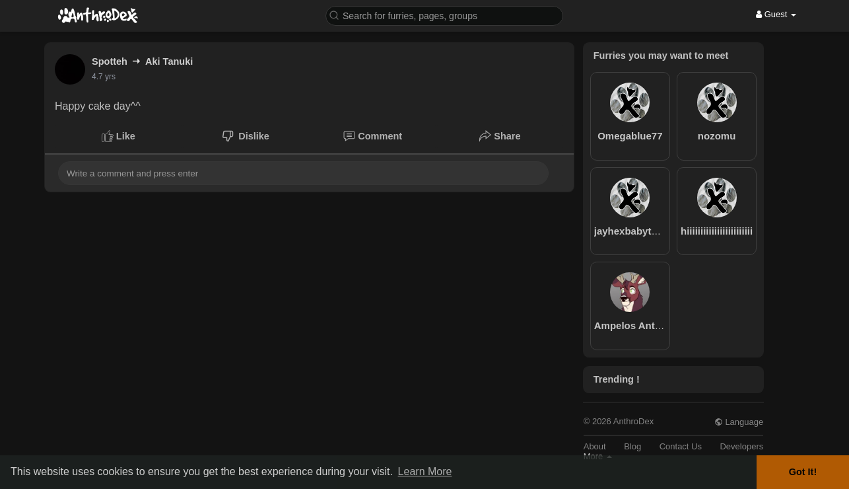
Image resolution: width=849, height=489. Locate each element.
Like (118, 136)
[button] (444, 15)
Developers (741, 446)
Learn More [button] (425, 471)
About (595, 446)
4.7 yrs (104, 76)
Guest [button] (776, 14)
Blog (632, 446)
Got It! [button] (803, 472)
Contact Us (681, 446)
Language (738, 422)
